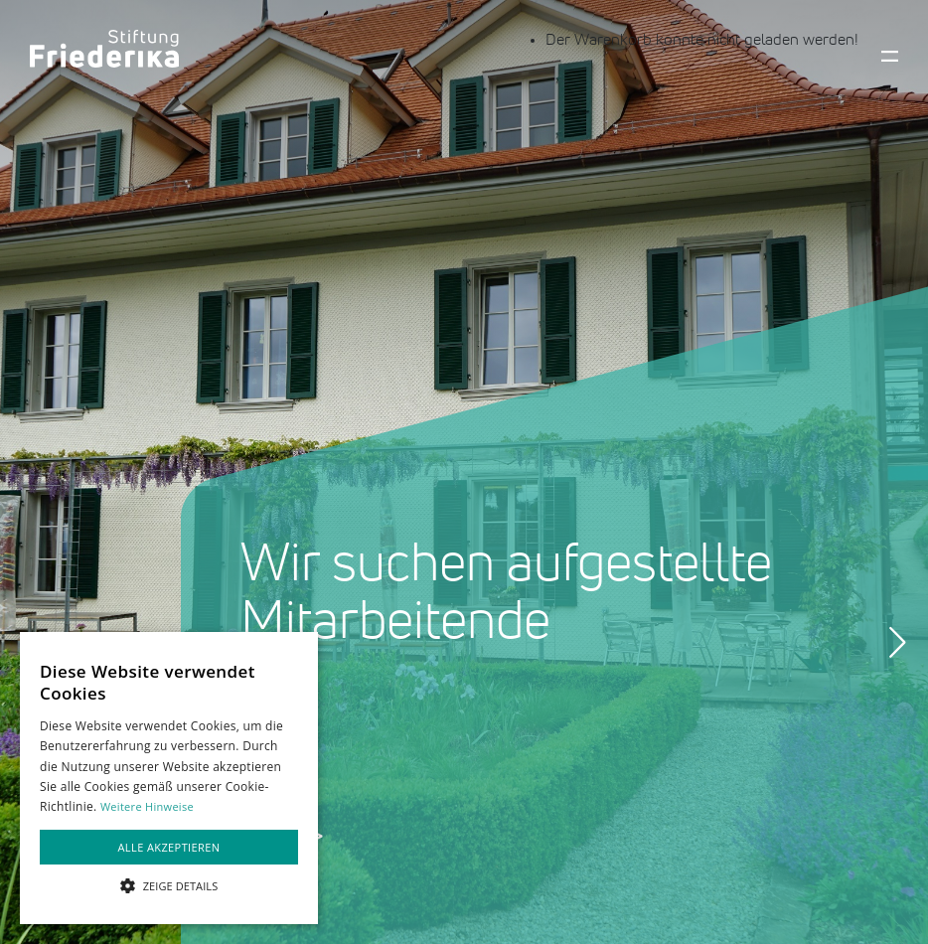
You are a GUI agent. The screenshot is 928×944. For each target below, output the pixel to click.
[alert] (169, 778)
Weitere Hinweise (147, 806)
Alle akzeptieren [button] (169, 847)
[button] (169, 886)
